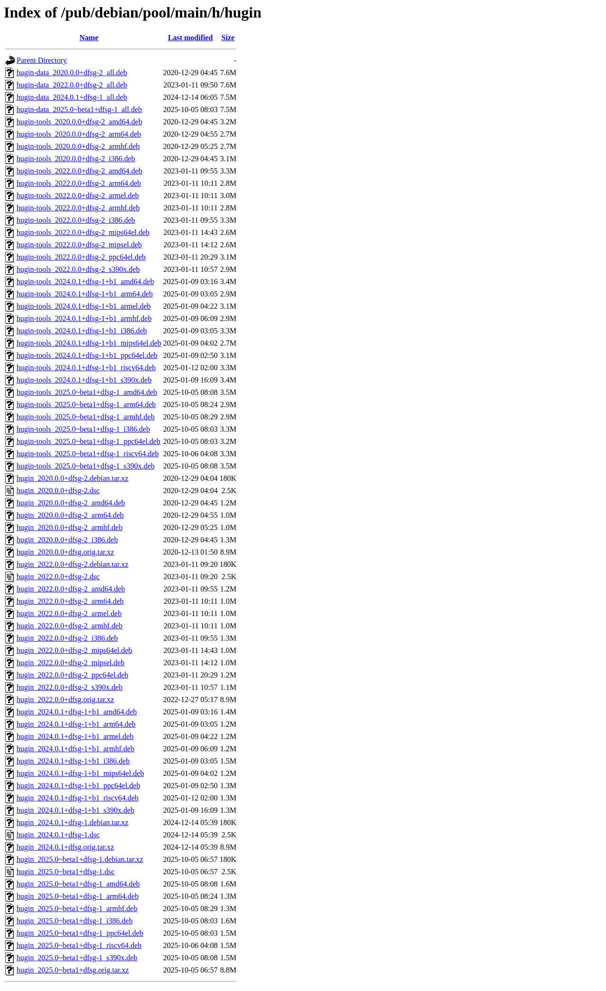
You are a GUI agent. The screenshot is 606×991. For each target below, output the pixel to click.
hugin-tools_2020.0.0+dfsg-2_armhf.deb (78, 146)
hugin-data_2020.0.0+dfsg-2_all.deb (72, 73)
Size (228, 38)
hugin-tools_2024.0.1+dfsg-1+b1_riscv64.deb (86, 368)
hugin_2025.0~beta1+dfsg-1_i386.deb (75, 921)
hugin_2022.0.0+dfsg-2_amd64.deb (71, 589)
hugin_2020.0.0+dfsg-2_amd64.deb (71, 503)
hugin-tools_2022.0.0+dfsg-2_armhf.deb (78, 208)
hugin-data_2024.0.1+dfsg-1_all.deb (72, 97)
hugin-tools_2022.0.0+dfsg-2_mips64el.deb (83, 232)
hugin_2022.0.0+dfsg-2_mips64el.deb (74, 650)
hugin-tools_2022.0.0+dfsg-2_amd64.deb (79, 171)
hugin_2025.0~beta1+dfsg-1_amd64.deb (78, 884)
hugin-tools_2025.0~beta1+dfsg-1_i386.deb (83, 429)
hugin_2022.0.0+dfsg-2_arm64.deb (70, 601)
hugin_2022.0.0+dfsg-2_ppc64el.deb (72, 675)
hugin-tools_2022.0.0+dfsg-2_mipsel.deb (79, 245)
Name (89, 38)
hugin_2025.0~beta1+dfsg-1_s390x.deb (77, 958)
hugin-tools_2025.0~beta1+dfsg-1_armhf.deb (85, 417)
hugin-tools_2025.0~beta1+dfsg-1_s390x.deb (85, 466)
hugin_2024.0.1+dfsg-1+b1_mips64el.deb (80, 773)
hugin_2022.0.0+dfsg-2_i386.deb (67, 638)
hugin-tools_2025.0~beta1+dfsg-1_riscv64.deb (88, 454)
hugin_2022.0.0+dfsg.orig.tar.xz (65, 699)
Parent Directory (42, 60)
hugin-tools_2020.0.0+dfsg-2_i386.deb (76, 159)
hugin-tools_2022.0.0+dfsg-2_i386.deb (76, 220)
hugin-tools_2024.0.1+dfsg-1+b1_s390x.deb (84, 380)
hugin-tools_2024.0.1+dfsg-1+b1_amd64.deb (85, 282)
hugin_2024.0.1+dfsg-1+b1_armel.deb (75, 736)
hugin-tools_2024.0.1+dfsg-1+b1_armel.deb (84, 306)
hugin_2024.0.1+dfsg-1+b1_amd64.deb (77, 712)
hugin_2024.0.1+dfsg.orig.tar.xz (65, 847)
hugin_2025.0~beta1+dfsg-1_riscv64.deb (79, 945)
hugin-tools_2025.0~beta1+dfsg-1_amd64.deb (87, 392)
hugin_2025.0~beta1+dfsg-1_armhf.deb (77, 908)
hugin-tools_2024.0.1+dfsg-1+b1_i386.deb (82, 331)
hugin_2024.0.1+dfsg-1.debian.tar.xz (72, 822)
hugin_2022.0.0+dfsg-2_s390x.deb (70, 687)
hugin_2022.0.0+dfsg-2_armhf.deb (70, 626)
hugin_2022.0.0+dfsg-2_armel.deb (69, 613)
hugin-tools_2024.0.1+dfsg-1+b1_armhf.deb (84, 318)
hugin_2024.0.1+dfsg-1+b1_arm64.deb (76, 724)
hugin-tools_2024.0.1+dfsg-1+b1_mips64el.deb (89, 343)
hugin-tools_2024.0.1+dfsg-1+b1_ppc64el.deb (87, 355)
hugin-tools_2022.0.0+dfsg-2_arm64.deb (79, 183)
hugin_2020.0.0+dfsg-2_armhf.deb (70, 527)
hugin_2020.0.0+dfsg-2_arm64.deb (70, 515)
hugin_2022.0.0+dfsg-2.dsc (58, 577)
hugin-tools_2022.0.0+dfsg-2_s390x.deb (78, 269)
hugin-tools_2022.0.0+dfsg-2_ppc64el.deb (81, 257)
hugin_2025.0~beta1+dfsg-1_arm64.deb (78, 896)
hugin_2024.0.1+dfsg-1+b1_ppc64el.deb (78, 786)
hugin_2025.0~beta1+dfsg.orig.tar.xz (73, 970)
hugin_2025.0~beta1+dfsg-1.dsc (66, 872)
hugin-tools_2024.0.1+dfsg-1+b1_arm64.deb (85, 294)
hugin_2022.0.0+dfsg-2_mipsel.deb (71, 663)
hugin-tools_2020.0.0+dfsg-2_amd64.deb (79, 122)
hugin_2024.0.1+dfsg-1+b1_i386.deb (73, 761)
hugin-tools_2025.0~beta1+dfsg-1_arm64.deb (86, 404)
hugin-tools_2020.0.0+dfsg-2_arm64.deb (79, 134)
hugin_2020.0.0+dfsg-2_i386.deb (67, 540)
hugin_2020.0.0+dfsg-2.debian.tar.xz (72, 478)
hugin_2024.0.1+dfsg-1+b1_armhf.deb (75, 749)
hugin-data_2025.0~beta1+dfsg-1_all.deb (79, 109)
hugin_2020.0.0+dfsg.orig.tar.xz (65, 552)
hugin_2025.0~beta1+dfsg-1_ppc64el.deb (80, 933)
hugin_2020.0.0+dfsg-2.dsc (58, 491)
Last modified (190, 38)
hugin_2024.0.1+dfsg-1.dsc (58, 835)
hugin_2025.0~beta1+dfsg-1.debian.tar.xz (80, 859)
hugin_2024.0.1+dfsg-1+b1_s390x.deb (75, 810)
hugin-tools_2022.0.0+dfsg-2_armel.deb (78, 195)
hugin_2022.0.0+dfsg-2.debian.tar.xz (72, 564)
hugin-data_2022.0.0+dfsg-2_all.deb (72, 85)
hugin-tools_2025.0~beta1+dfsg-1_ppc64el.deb (88, 441)
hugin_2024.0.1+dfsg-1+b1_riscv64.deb (78, 798)
